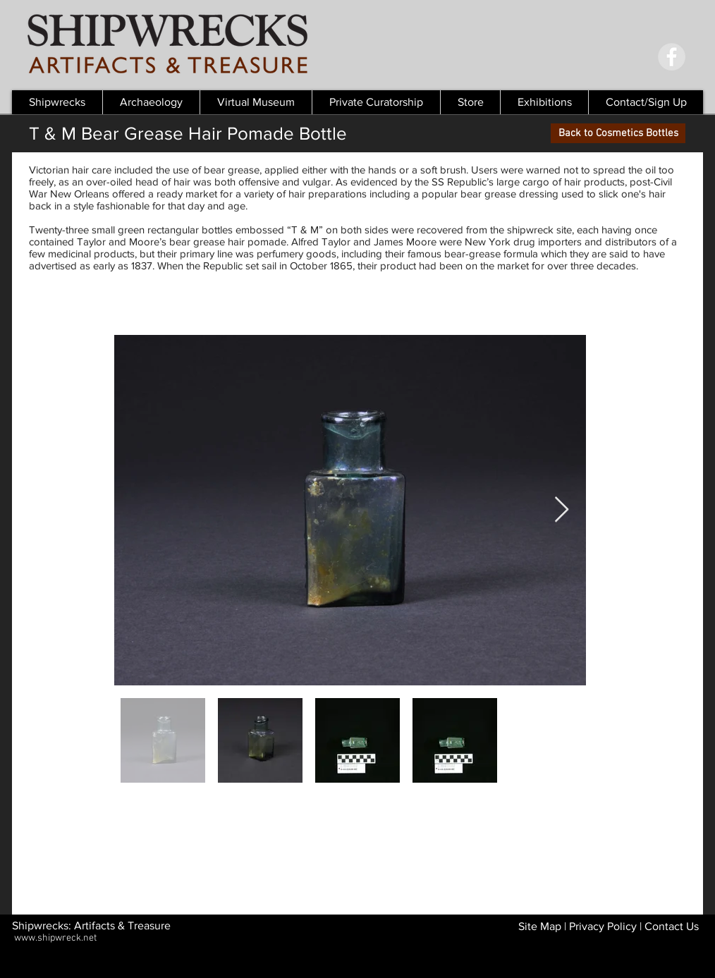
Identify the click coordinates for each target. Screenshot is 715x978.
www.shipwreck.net (55, 938)
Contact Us (671, 926)
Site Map (539, 926)
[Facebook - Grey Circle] (671, 57)
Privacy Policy (603, 926)
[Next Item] (562, 510)
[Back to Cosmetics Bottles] (618, 133)
